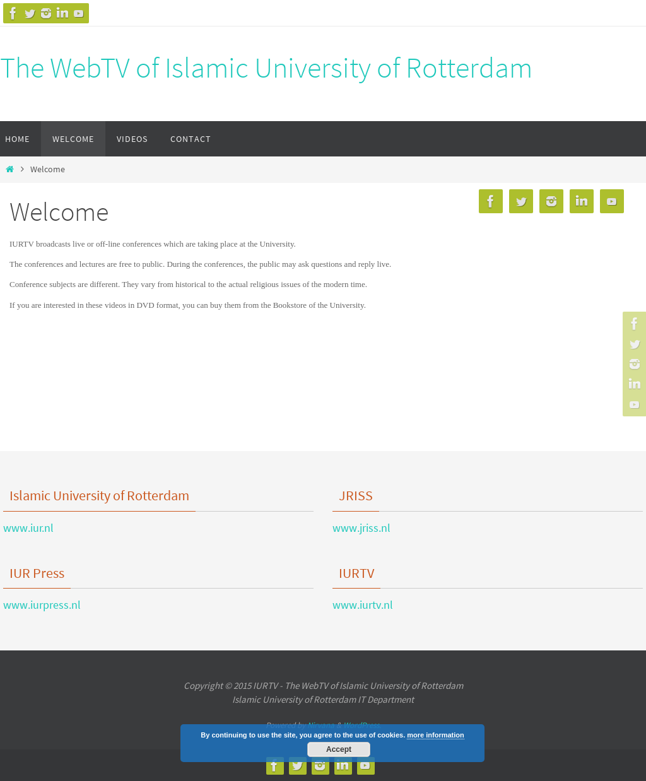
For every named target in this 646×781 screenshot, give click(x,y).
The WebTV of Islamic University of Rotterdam (266, 67)
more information (435, 735)
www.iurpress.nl (42, 604)
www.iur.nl (28, 527)
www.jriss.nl (361, 527)
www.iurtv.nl (362, 604)
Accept (338, 749)
